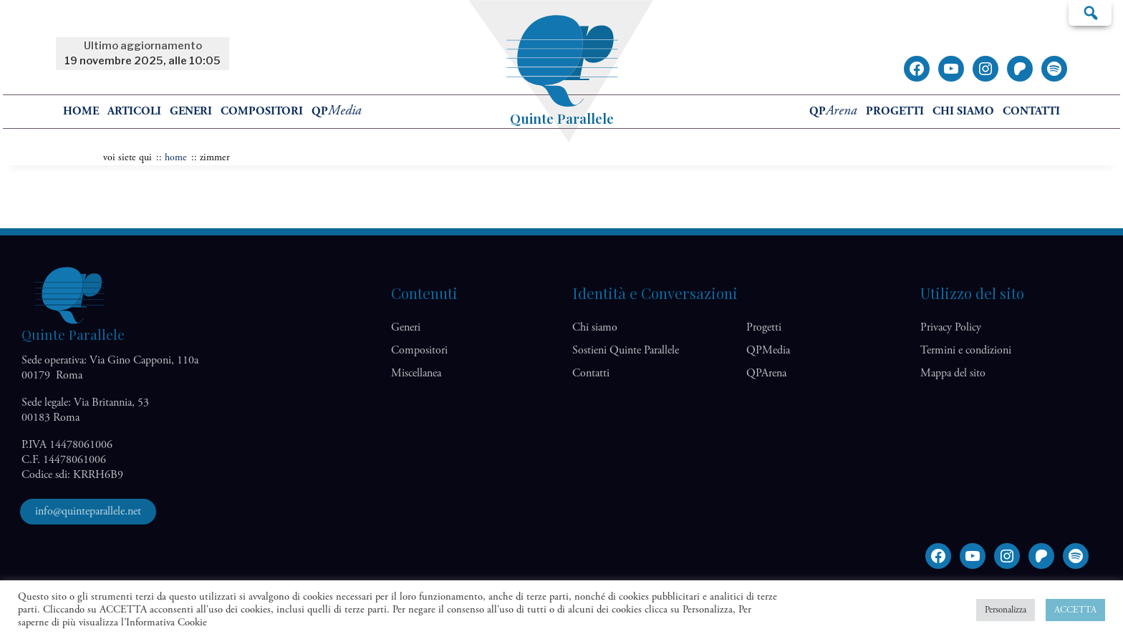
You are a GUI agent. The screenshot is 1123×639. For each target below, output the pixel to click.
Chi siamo (963, 111)
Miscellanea (416, 373)
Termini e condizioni (965, 350)
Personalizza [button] (1005, 610)
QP (337, 111)
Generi (191, 111)
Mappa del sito (952, 373)
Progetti (895, 111)
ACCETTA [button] (1075, 610)
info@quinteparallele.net (88, 511)
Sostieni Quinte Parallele (625, 350)
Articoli (134, 111)
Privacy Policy (950, 327)
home (81, 111)
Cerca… (1090, 12)
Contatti (1031, 111)
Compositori (262, 111)
